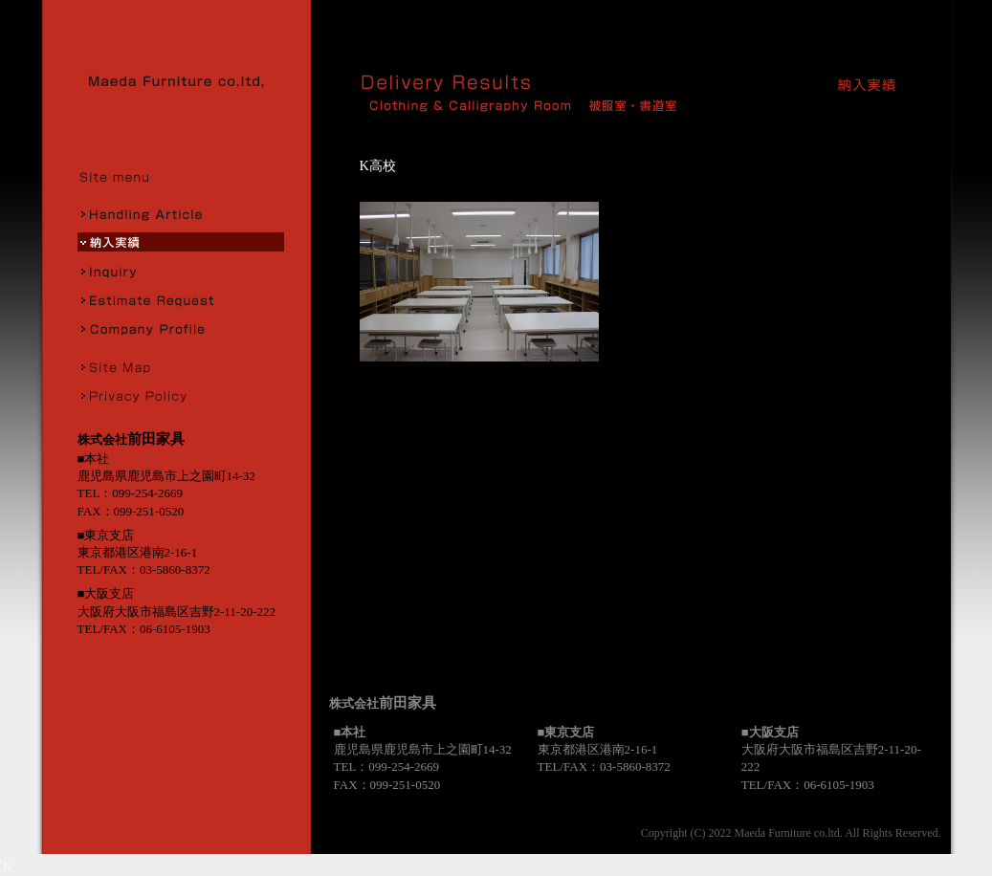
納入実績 (180, 242)
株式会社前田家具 (182, 81)
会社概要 (180, 328)
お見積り (180, 299)
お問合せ (180, 270)
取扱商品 (180, 213)
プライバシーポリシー (180, 395)
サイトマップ (180, 366)
